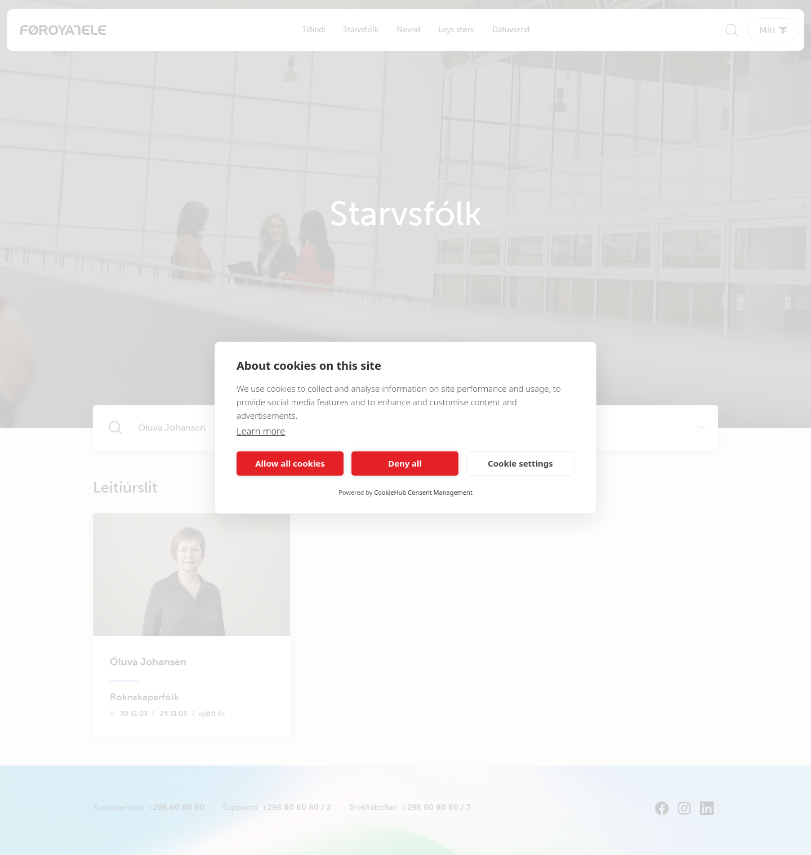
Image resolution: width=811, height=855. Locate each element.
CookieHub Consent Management (423, 492)
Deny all (405, 463)
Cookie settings (520, 463)
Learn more (262, 430)
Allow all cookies (290, 463)
